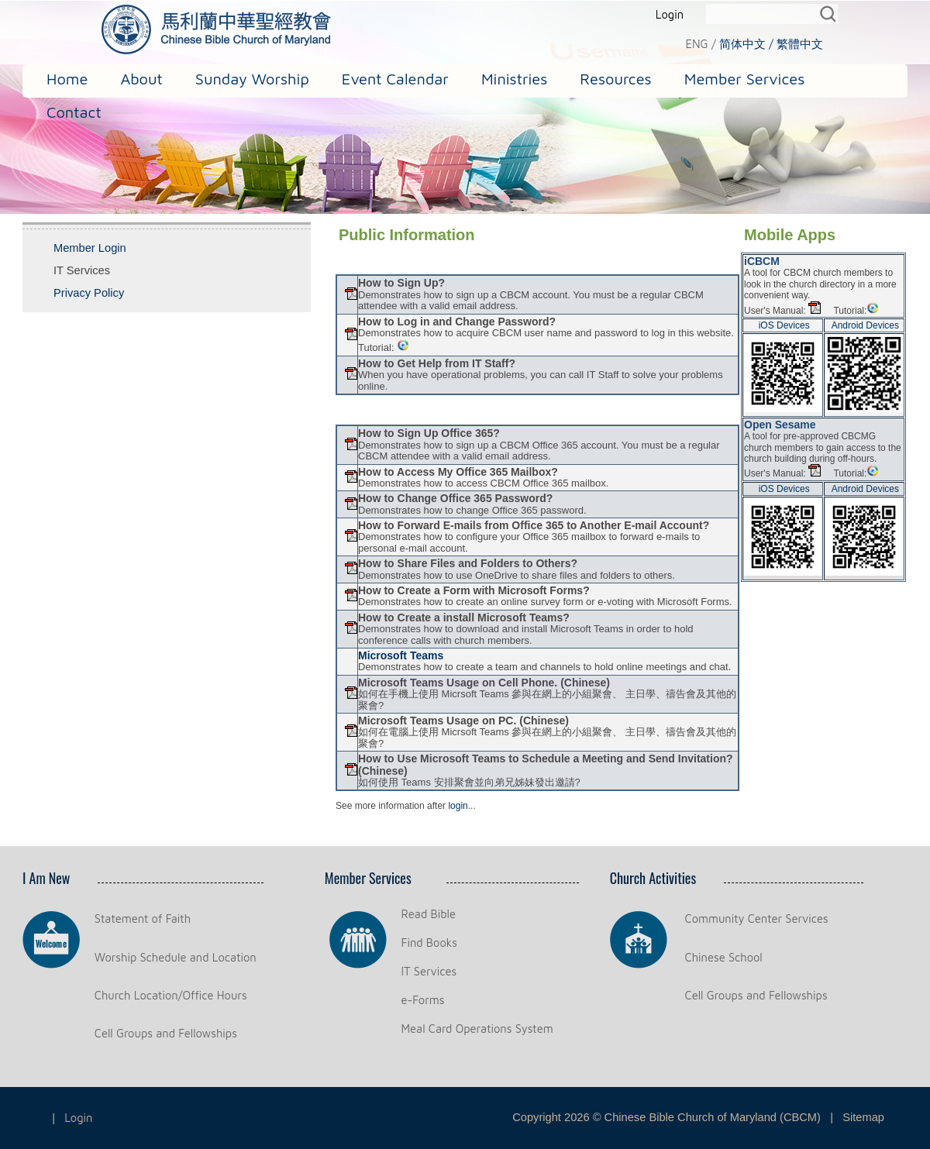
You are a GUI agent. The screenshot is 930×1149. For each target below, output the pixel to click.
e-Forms (423, 1000)
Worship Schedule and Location (176, 957)
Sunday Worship (252, 79)
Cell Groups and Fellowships (166, 1033)
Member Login (89, 248)
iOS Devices (784, 325)
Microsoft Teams (400, 655)
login (457, 805)
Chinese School (724, 957)
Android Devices (865, 325)
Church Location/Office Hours (171, 995)
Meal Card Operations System (477, 1028)
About (141, 79)
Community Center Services (756, 918)
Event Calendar (395, 79)
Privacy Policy (88, 293)
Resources (615, 79)
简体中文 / (746, 43)
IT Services (429, 971)
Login (670, 14)
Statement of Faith (143, 918)
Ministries (514, 79)
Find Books (429, 942)
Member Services (744, 79)
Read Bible (428, 914)
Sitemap (863, 1117)
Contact (74, 112)
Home (67, 79)
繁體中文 (800, 43)
